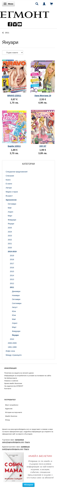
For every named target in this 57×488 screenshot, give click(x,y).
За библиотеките (10, 378)
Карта (27, 442)
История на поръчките (13, 412)
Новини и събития (11, 381)
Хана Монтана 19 (43, 95)
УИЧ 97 (42, 146)
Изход (7, 420)
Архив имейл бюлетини (13, 383)
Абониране (28, 485)
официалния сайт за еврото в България (17, 434)
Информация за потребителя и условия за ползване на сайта (27, 375)
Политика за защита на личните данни (19, 373)
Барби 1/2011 (14, 146)
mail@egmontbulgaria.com (12, 449)
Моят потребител (11, 405)
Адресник (8, 408)
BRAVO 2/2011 (14, 95)
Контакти (7, 388)
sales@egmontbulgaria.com (13, 442)
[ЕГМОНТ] (24, 14)
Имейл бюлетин (11, 416)
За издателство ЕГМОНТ (13, 386)
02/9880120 (25, 447)
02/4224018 (19, 440)
